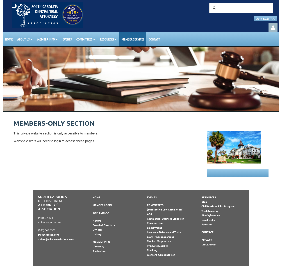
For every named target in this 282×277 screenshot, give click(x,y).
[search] (241, 8)
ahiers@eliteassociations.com (56, 239)
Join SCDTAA (265, 18)
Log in (273, 27)
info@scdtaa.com (48, 234)
